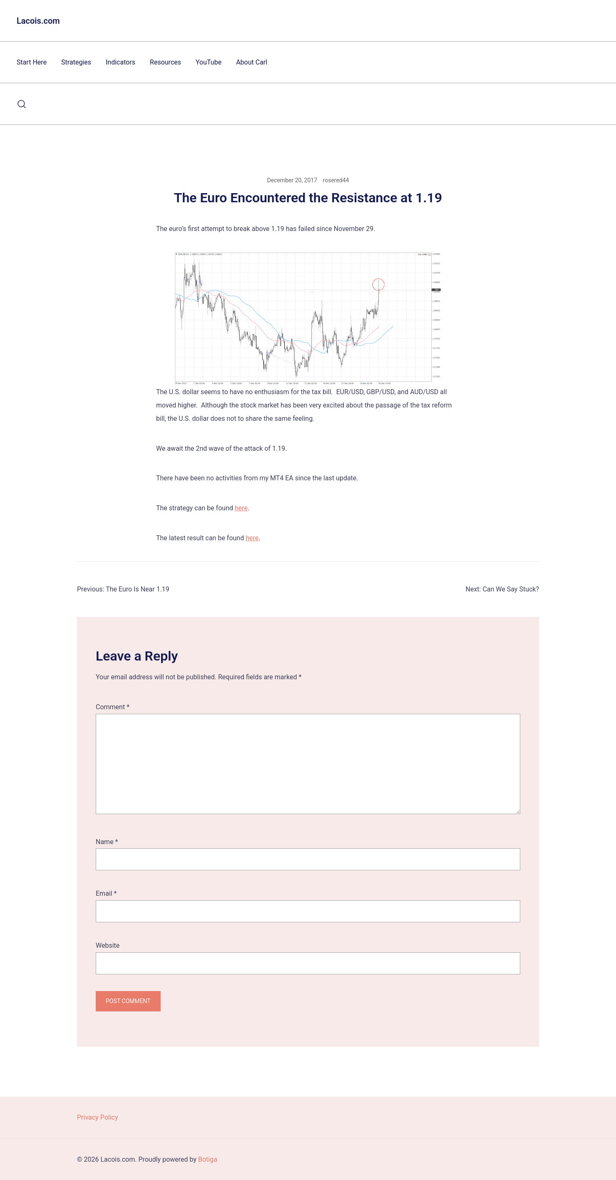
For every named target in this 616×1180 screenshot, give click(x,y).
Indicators (120, 62)
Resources (165, 62)
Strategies (76, 62)
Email (106, 893)
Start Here (32, 62)
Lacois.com (38, 21)
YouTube (208, 62)
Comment (112, 707)
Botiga (207, 1159)
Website (107, 945)
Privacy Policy (97, 1117)
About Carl (251, 62)
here (241, 508)
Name (107, 842)
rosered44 (336, 180)
